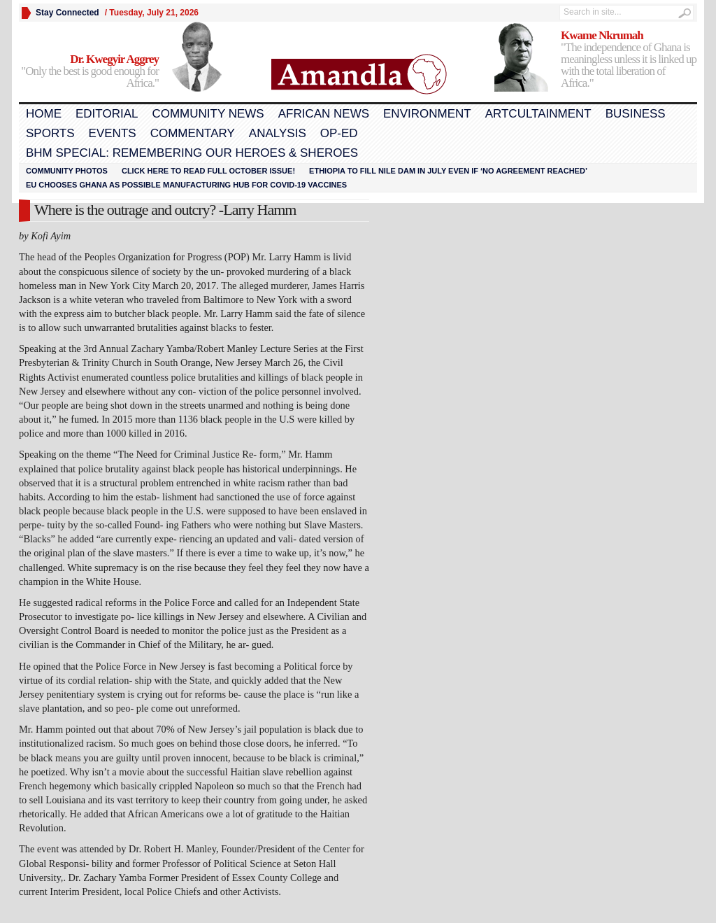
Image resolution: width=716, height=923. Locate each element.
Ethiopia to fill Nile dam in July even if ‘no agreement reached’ (448, 171)
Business (636, 113)
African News (323, 113)
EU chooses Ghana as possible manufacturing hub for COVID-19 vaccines (186, 185)
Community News (208, 113)
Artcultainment (538, 113)
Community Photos (67, 171)
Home (44, 113)
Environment (427, 113)
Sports (50, 133)
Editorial (107, 113)
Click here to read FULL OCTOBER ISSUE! (208, 171)
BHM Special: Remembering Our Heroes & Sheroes (192, 153)
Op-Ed (339, 133)
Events (112, 133)
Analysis (277, 133)
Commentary (192, 133)
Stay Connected (67, 12)
